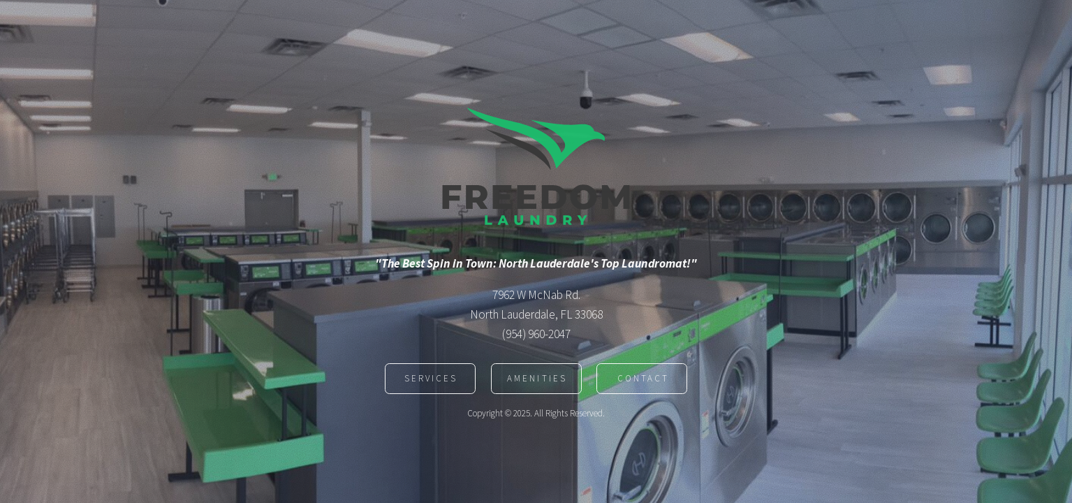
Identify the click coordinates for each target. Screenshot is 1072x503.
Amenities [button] (536, 380)
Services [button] (430, 380)
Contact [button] (643, 380)
